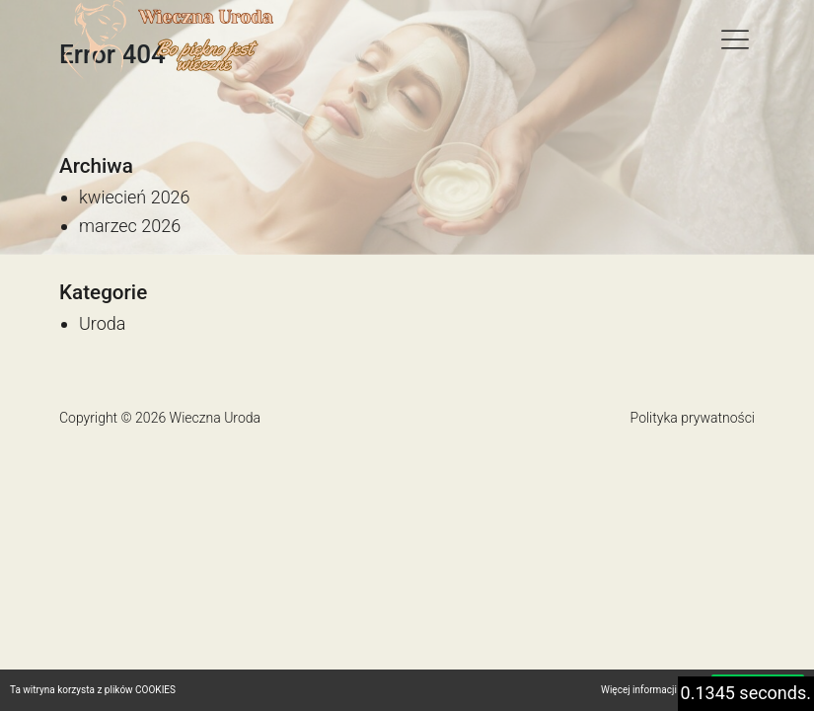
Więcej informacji (639, 689)
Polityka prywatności (692, 418)
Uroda (102, 323)
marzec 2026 (130, 225)
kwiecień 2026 (134, 197)
